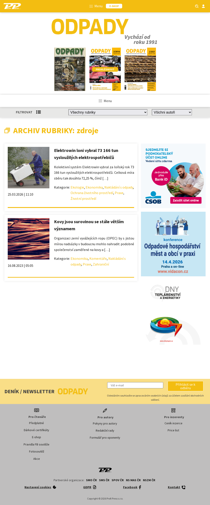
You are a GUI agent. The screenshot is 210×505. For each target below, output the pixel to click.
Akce (36, 459)
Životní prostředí (83, 198)
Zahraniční (101, 264)
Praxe (119, 193)
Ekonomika (94, 187)
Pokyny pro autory (105, 423)
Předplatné (36, 423)
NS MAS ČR (133, 480)
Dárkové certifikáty (36, 430)
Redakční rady (105, 430)
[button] (185, 386)
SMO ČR (91, 480)
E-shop (36, 437)
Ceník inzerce (173, 423)
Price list (173, 430)
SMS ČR (104, 480)
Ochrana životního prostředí (92, 193)
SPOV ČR (118, 480)
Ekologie (77, 187)
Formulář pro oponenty (105, 438)
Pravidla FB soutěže (36, 444)
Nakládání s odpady (118, 187)
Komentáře (98, 258)
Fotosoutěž (36, 451)
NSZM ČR (149, 480)
